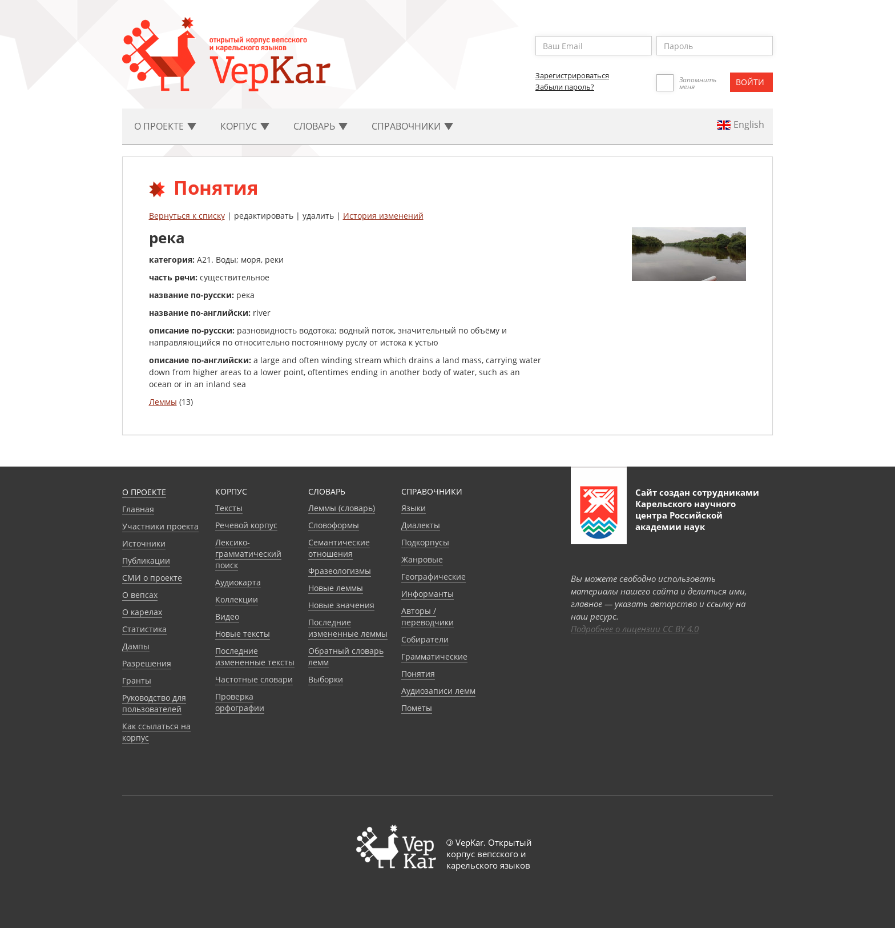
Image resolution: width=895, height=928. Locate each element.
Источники (144, 543)
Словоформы (333, 525)
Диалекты (420, 525)
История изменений (383, 215)
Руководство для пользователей (154, 703)
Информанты (427, 593)
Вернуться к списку (187, 215)
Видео (227, 616)
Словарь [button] (320, 126)
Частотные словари (254, 679)
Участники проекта (160, 526)
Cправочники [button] (412, 126)
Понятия (418, 673)
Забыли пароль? (564, 87)
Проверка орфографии (239, 702)
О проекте (144, 492)
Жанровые (422, 559)
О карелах (142, 611)
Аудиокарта (238, 582)
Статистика (144, 629)
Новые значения (341, 605)
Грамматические (434, 656)
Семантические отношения (339, 548)
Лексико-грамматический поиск (248, 554)
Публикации (146, 560)
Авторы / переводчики (427, 616)
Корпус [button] (244, 126)
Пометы (416, 707)
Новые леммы (335, 587)
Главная (138, 509)
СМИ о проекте (152, 577)
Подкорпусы (425, 542)
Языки (413, 508)
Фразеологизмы (339, 570)
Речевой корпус (246, 525)
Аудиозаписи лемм (438, 690)
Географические (433, 576)
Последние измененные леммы (348, 628)
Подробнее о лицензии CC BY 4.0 (635, 628)
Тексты (229, 508)
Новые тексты (242, 633)
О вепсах (140, 594)
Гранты (136, 680)
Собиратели (425, 639)
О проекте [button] (165, 126)
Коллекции (236, 599)
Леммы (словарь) (341, 508)
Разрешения (146, 663)
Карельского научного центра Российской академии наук (685, 515)
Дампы (136, 646)
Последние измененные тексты (255, 656)
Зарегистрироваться (572, 75)
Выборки (325, 679)
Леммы (163, 401)
